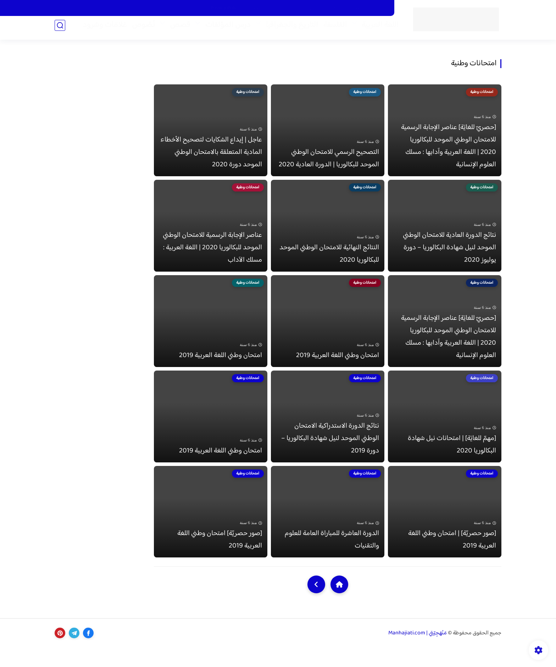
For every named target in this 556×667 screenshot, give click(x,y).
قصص (176, 29)
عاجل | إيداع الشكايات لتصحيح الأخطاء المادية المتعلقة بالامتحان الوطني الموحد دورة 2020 (211, 156)
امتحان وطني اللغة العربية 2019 (337, 367)
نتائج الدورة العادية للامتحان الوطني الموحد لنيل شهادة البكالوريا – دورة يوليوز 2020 (449, 255)
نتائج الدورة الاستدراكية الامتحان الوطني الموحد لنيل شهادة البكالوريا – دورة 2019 (330, 454)
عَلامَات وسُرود (101, 29)
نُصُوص (139, 29)
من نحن (378, 8)
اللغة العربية (376, 29)
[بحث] (60, 28)
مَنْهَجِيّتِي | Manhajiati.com (417, 653)
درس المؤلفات (224, 29)
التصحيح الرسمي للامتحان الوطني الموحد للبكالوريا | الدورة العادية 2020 (329, 162)
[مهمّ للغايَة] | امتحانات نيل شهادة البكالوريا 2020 (452, 460)
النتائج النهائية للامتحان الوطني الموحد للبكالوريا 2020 (329, 261)
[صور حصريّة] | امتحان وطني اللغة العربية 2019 (452, 559)
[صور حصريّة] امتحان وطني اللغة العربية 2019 (219, 559)
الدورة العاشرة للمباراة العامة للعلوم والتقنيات (332, 559)
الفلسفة (331, 29)
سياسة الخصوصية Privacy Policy (242, 8)
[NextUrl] (316, 604)
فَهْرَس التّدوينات (298, 8)
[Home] (339, 604)
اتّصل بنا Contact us (342, 8)
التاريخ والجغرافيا (288, 29)
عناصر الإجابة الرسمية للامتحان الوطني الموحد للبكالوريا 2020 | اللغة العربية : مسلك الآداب (212, 255)
